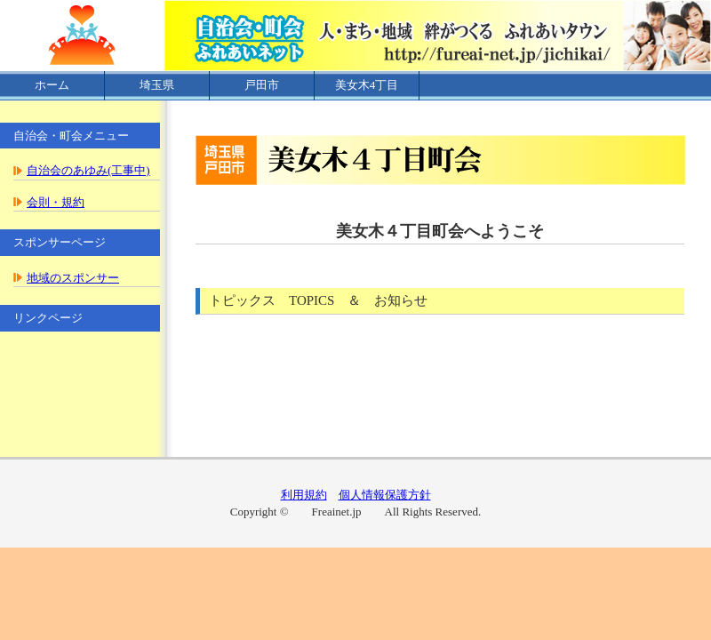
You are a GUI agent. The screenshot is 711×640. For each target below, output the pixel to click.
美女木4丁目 (367, 85)
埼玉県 (157, 85)
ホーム (52, 85)
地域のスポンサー (73, 277)
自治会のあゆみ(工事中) (88, 170)
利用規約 (304, 494)
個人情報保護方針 (385, 494)
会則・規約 (55, 202)
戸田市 (261, 85)
